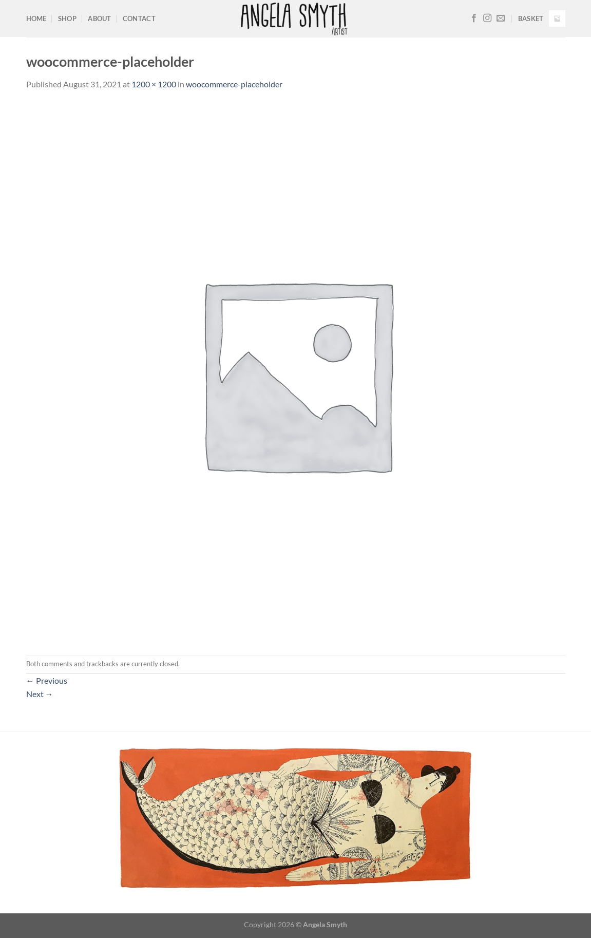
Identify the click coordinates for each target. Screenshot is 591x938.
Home (36, 18)
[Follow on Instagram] (487, 18)
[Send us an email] (501, 18)
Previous (46, 680)
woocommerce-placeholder (234, 84)
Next (39, 694)
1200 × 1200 (153, 84)
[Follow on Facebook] (474, 18)
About (99, 18)
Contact (139, 18)
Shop (67, 18)
